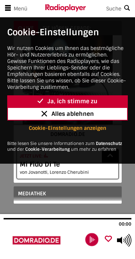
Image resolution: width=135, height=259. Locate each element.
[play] (92, 239)
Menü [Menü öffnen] (14, 8)
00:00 (125, 224)
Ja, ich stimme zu (67, 101)
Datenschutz (109, 143)
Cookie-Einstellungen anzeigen (67, 128)
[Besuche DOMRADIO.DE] (42, 240)
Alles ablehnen (67, 114)
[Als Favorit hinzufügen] (108, 239)
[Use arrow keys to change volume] (124, 240)
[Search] (110, 8)
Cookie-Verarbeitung (47, 149)
